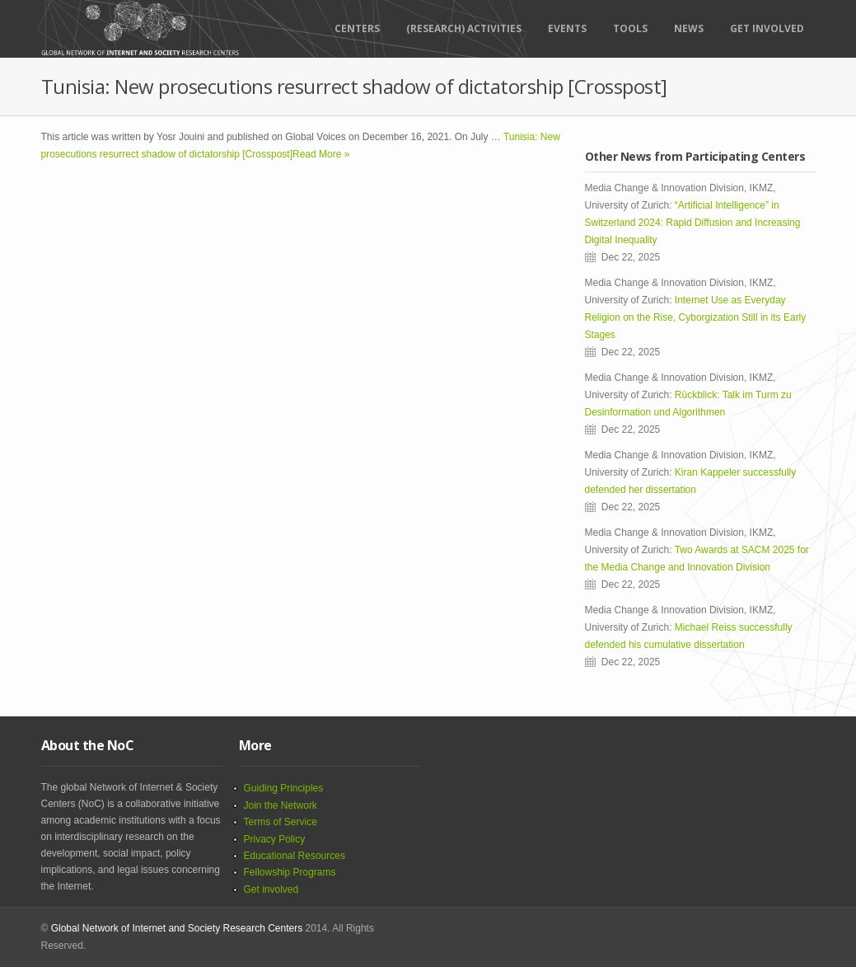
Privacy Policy (275, 839)
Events (567, 28)
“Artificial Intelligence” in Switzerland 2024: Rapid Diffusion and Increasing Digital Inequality (693, 223)
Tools (630, 28)
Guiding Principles (284, 788)
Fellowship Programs (290, 872)
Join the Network (280, 805)
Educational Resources (294, 855)
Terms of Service (280, 822)
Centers (357, 28)
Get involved (271, 889)
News (689, 28)
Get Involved (767, 28)
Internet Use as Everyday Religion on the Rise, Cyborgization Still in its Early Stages (696, 317)
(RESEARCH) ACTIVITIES (464, 28)
